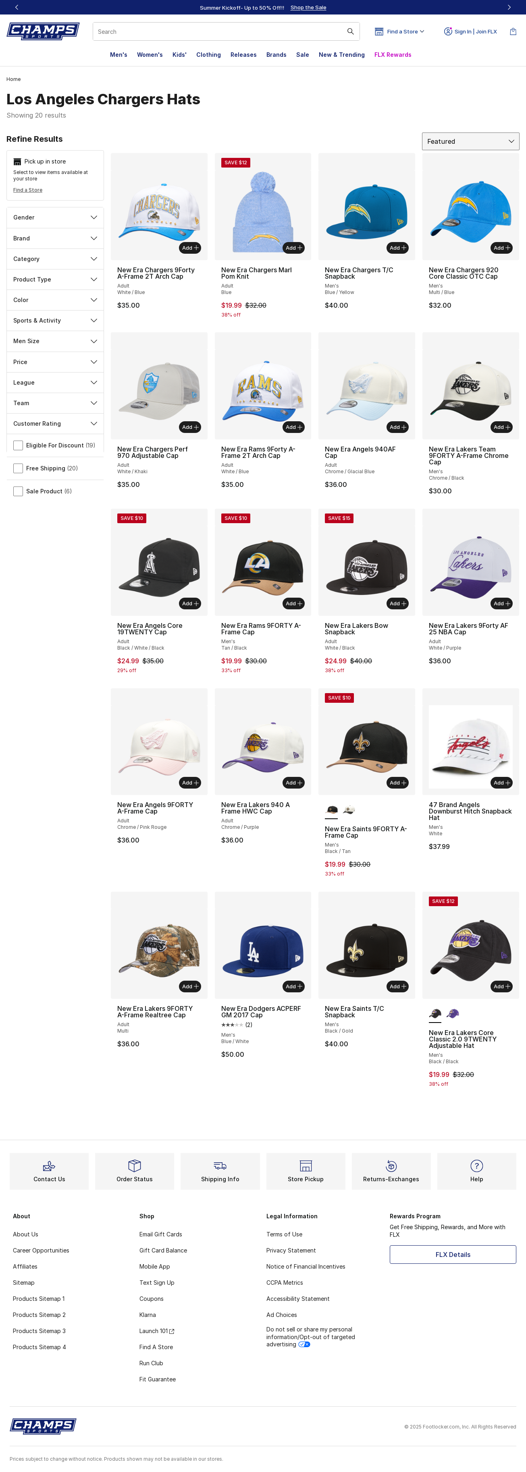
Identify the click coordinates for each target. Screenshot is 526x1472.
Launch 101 (156, 1330)
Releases (244, 54)
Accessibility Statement (298, 1298)
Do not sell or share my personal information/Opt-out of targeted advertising (310, 1336)
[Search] (226, 31)
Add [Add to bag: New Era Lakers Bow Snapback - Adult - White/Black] (398, 603)
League (55, 382)
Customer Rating (55, 423)
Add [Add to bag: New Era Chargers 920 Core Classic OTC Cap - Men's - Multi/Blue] (502, 247)
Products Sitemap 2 (39, 1314)
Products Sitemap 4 (39, 1347)
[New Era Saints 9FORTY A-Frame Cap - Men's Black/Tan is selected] (331, 810)
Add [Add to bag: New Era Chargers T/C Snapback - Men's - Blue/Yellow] (398, 247)
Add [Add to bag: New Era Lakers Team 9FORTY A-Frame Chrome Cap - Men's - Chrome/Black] (502, 427)
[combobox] (226, 31)
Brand (55, 238)
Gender (55, 217)
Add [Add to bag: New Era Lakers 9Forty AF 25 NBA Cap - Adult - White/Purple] (502, 603)
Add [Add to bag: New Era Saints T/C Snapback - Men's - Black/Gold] (398, 986)
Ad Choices (281, 1314)
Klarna (147, 1314)
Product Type (55, 279)
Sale (302, 54)
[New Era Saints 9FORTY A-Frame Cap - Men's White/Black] (349, 810)
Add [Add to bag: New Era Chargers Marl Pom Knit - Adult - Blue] (294, 247)
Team (55, 403)
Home (13, 79)
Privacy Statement (291, 1250)
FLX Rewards (393, 54)
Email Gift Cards (160, 1234)
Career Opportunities (41, 1250)
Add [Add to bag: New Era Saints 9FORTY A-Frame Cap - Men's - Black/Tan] (398, 782)
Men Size (55, 340)
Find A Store (156, 1347)
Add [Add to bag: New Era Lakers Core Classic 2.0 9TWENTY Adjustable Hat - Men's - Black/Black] (502, 986)
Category (55, 258)
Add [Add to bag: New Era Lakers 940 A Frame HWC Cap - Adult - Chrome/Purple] (294, 782)
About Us (25, 1234)
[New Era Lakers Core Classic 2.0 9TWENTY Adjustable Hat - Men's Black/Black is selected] (435, 1014)
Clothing (208, 54)
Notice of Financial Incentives (305, 1266)
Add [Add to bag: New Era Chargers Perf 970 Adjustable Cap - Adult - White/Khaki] (190, 427)
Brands (276, 54)
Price (55, 361)
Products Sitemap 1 (38, 1298)
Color (55, 299)
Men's (118, 54)
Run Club (151, 1363)
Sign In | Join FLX (470, 31)
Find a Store (27, 190)
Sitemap (24, 1282)
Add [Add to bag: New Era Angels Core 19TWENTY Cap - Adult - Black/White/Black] (190, 603)
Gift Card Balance (163, 1250)
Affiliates (25, 1266)
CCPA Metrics (284, 1282)
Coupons (151, 1298)
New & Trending (342, 54)
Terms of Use (284, 1234)
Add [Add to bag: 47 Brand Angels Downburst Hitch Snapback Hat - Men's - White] (502, 782)
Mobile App (154, 1266)
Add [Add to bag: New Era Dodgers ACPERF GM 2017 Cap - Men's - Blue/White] (294, 986)
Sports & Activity (55, 320)
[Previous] (17, 7)
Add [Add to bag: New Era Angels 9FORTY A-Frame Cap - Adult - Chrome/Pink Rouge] (190, 782)
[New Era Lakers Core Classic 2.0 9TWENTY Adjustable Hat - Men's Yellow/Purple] (452, 1014)
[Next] (509, 7)
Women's (150, 54)
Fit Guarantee (157, 1379)
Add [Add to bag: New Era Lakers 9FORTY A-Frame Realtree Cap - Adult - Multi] (190, 986)
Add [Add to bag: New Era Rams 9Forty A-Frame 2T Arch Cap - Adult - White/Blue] (294, 427)
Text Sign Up (157, 1282)
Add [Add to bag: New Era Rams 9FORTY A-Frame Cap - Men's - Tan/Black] (294, 603)
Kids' (180, 54)
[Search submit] (351, 31)
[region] (263, 7)
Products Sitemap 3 (39, 1330)
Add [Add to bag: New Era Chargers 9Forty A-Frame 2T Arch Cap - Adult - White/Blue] (190, 247)
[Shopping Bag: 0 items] (513, 31)
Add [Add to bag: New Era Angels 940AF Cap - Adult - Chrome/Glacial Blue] (398, 427)
